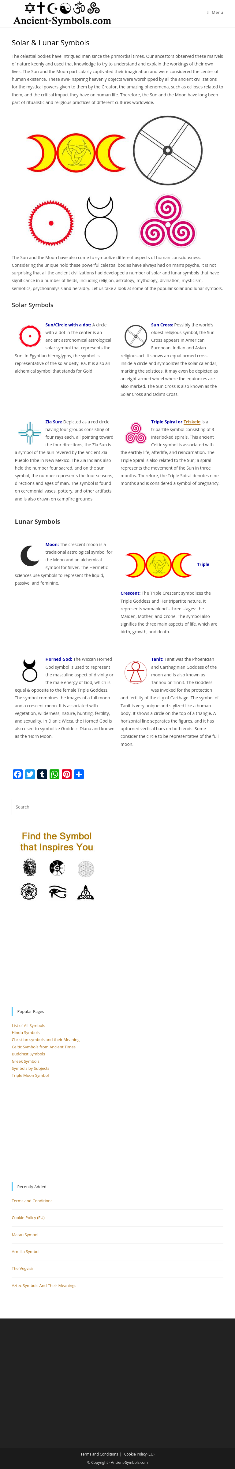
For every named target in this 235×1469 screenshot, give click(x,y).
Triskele (192, 422)
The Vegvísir (23, 1268)
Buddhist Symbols (28, 1054)
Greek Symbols (25, 1061)
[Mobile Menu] (215, 12)
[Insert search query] (121, 807)
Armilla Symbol (25, 1251)
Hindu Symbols (25, 1032)
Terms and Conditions (32, 1200)
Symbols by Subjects (30, 1068)
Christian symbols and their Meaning (46, 1039)
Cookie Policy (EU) (28, 1217)
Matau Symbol (25, 1234)
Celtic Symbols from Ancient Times (43, 1047)
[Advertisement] (117, 954)
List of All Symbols (28, 1025)
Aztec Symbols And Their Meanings (44, 1285)
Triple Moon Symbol (30, 1075)
